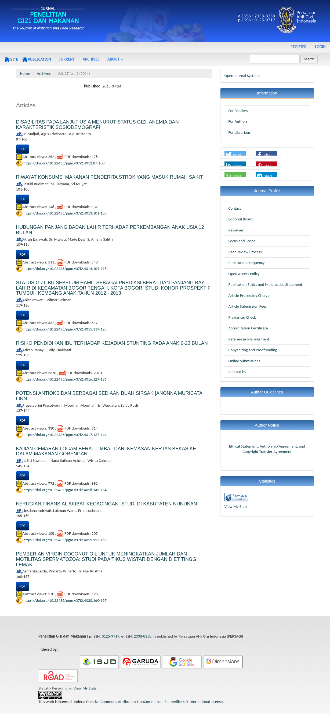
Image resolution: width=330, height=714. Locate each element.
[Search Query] (275, 59)
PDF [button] (23, 149)
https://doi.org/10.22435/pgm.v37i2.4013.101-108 (65, 213)
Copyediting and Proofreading (253, 349)
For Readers (238, 110)
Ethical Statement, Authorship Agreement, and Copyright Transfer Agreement (267, 449)
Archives (91, 59)
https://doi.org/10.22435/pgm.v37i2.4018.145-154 (65, 489)
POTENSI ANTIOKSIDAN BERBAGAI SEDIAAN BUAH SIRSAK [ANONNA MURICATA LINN (109, 396)
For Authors (238, 121)
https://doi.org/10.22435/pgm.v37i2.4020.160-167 (65, 600)
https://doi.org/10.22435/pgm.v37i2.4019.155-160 (65, 539)
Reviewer (236, 230)
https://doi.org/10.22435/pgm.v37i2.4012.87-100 (63, 163)
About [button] (115, 59)
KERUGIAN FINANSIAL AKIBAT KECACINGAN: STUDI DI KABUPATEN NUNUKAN (106, 504)
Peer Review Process (245, 251)
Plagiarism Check (242, 317)
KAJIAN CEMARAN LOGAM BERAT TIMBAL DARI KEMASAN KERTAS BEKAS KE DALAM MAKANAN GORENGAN (106, 451)
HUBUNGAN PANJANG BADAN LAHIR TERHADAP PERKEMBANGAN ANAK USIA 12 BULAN (110, 229)
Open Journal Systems (242, 75)
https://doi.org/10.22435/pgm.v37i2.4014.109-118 (65, 268)
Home (25, 73)
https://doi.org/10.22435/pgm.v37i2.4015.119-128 (65, 329)
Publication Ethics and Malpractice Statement (265, 284)
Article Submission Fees (248, 306)
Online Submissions (244, 360)
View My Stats (236, 506)
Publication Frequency (247, 262)
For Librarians (240, 132)
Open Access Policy (244, 273)
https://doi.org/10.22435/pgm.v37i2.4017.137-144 (65, 434)
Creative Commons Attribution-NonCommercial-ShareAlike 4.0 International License (154, 701)
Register (298, 46)
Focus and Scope (242, 240)
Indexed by (237, 371)
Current (67, 59)
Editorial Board (241, 219)
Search (309, 59)
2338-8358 (142, 636)
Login (320, 46)
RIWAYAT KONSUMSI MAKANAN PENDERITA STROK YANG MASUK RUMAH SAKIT (109, 177)
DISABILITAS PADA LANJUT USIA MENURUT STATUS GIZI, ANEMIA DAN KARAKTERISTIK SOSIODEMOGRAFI (97, 124)
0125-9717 (110, 636)
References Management (249, 339)
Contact (235, 208)
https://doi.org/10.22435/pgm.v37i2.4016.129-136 (65, 379)
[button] (235, 155)
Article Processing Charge (249, 295)
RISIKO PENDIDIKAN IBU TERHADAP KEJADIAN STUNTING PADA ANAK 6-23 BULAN (112, 343)
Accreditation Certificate (248, 328)
